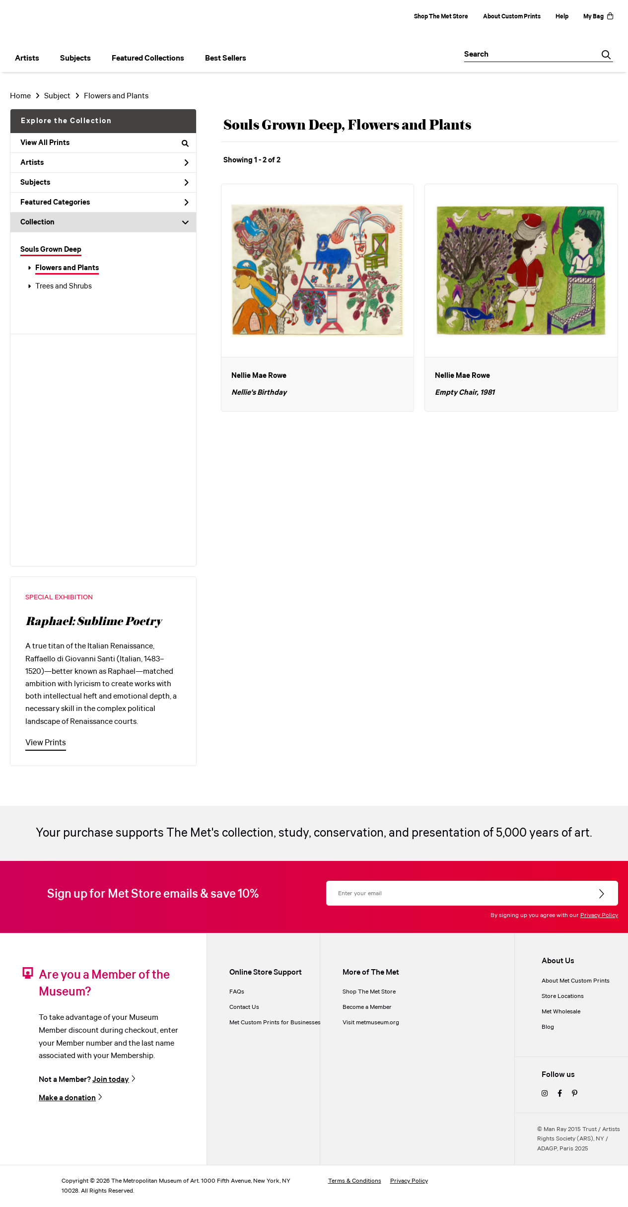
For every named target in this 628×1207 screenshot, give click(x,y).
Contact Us (244, 1007)
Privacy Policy (599, 915)
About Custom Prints (512, 16)
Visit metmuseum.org (371, 1022)
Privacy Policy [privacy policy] (409, 1181)
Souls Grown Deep (50, 250)
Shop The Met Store (441, 16)
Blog (548, 1027)
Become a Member (367, 1007)
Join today (110, 1079)
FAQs (236, 992)
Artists (104, 163)
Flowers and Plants (67, 268)
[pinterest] (574, 1094)
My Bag (598, 16)
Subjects (104, 183)
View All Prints (104, 143)
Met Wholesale (561, 1011)
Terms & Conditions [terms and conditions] (354, 1181)
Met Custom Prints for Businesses (275, 1022)
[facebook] (560, 1094)
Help (562, 16)
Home (20, 96)
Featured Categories (104, 203)
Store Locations (563, 996)
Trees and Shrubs (63, 286)
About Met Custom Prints (576, 981)
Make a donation (67, 1097)
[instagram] (545, 1094)
